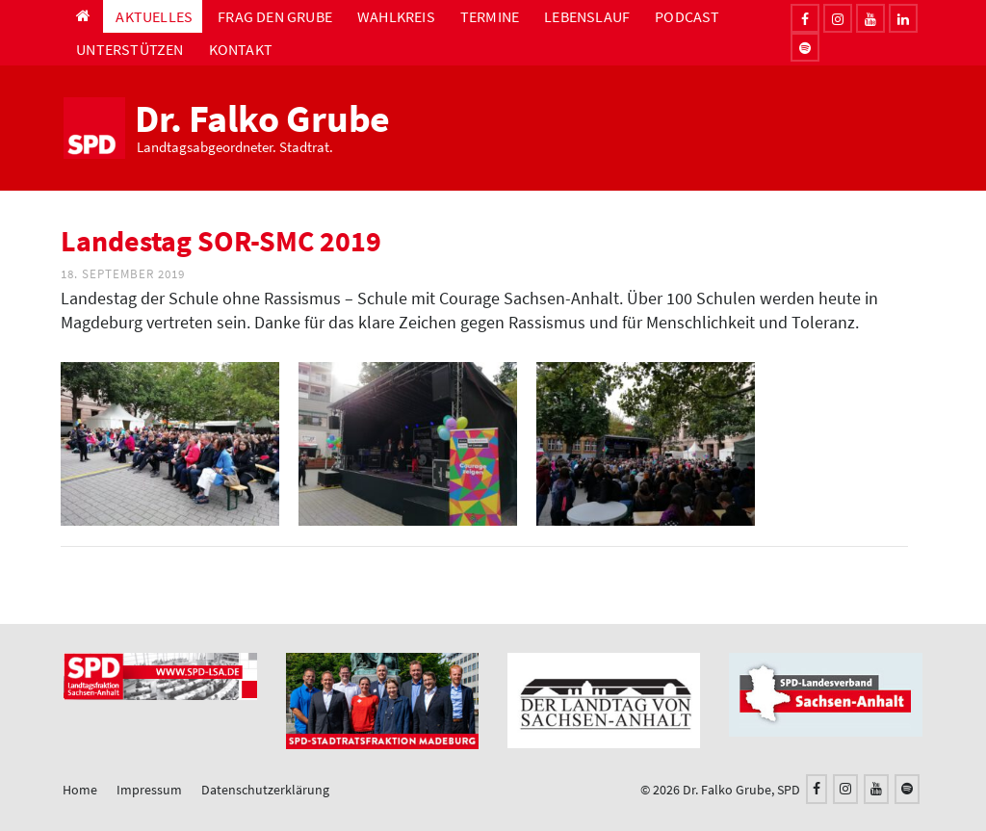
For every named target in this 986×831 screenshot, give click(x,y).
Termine (489, 16)
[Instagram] (837, 18)
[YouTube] (876, 789)
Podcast (687, 16)
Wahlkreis (396, 16)
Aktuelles (154, 16)
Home (80, 789)
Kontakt (240, 49)
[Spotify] (907, 789)
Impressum (149, 789)
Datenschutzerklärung (265, 789)
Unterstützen (129, 49)
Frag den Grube (275, 16)
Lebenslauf (587, 16)
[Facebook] (805, 18)
